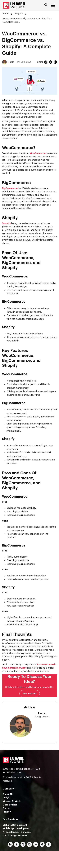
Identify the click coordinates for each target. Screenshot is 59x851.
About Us (8, 794)
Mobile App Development (16, 828)
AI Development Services (17, 832)
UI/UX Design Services (15, 835)
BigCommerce (10, 188)
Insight (6, 798)
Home (6, 14)
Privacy (7, 812)
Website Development (15, 825)
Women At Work (12, 801)
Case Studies (10, 805)
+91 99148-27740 (12, 772)
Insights (19, 14)
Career (6, 808)
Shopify (6, 223)
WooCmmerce (38, 153)
